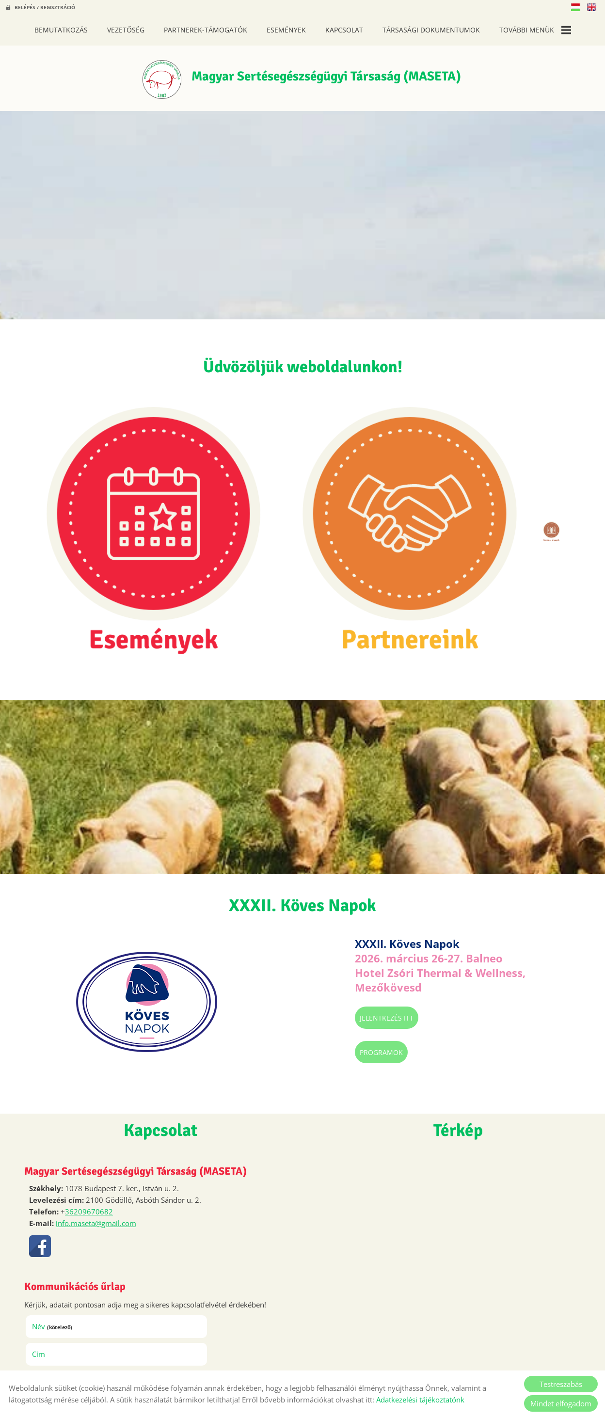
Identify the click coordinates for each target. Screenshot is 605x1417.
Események (286, 29)
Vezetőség (125, 29)
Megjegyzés (56, 1223)
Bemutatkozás (61, 29)
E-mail (190, 1196)
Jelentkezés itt (292, 865)
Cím (172, 1168)
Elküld (46, 1347)
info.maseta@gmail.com (96, 1071)
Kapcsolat (344, 29)
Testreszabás (561, 1384)
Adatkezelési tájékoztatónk (420, 1399)
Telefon (63, 1196)
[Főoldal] (146, 81)
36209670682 (89, 1059)
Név (57, 1168)
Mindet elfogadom (560, 1403)
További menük (535, 30)
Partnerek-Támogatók (205, 29)
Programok (286, 900)
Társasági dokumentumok (431, 29)
